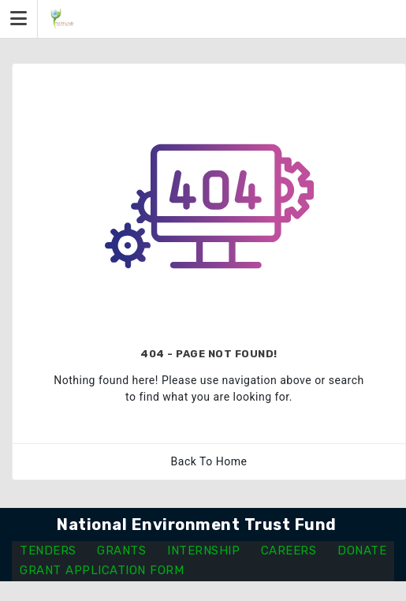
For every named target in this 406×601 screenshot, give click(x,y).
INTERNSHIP (203, 550)
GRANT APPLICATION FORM (102, 570)
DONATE (361, 550)
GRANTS (121, 550)
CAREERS (289, 550)
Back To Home (209, 461)
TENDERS (48, 550)
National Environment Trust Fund (197, 524)
